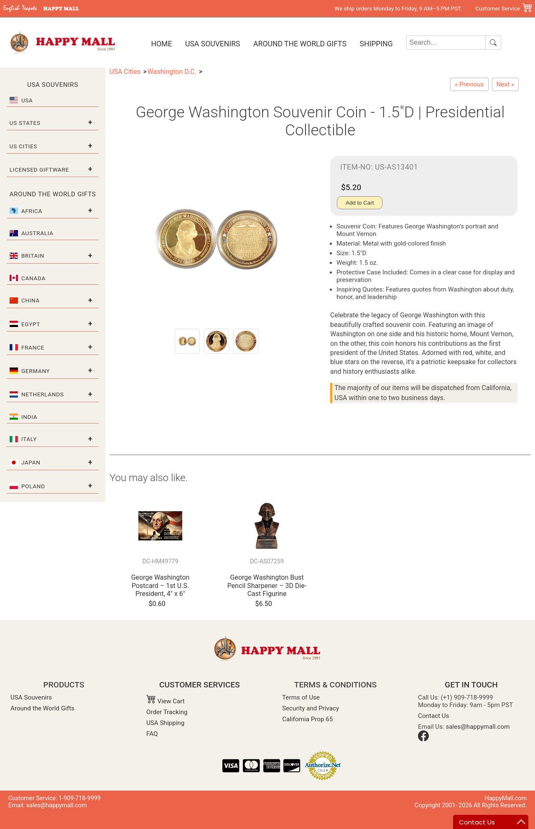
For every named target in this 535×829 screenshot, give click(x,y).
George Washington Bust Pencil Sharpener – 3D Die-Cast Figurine (266, 585)
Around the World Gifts (299, 44)
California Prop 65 (307, 719)
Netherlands (42, 394)
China (30, 300)
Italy (29, 439)
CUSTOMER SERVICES (199, 685)
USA (27, 100)
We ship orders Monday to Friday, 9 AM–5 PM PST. (398, 8)
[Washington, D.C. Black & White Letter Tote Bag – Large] (469, 84)
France (32, 347)
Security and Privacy (310, 708)
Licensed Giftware (39, 169)
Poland (33, 486)
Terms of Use (301, 697)
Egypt (30, 324)
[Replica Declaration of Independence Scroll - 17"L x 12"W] (505, 84)
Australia (37, 233)
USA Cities (125, 72)
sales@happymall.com (478, 726)
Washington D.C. (172, 72)
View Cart (165, 701)
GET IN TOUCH (471, 685)
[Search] (446, 42)
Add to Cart (360, 203)
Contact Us (433, 716)
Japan (31, 462)
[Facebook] (423, 739)
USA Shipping (165, 723)
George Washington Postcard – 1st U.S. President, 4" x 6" (160, 585)
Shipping (375, 44)
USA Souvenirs (212, 44)
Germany (35, 371)
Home (161, 44)
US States (25, 122)
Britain (32, 255)
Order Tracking (167, 712)
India (29, 416)
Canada (33, 278)
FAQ (152, 734)
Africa (31, 211)
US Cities (23, 146)
